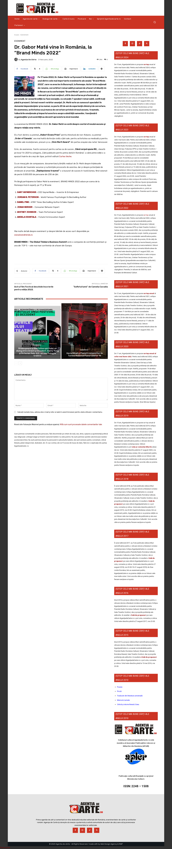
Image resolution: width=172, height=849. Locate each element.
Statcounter (5, 847)
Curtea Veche (65, 156)
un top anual (149, 293)
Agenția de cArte (28, 59)
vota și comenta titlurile (142, 447)
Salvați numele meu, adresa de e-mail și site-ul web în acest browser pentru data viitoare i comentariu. (60, 412)
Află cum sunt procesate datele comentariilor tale (81, 424)
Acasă (16, 35)
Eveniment (24, 35)
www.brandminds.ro (23, 235)
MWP (121, 844)
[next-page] (20, 363)
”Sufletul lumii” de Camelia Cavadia (90, 287)
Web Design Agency (109, 844)
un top (146, 64)
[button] (154, 22)
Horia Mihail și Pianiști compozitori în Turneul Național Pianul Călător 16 (85, 354)
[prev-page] (16, 363)
